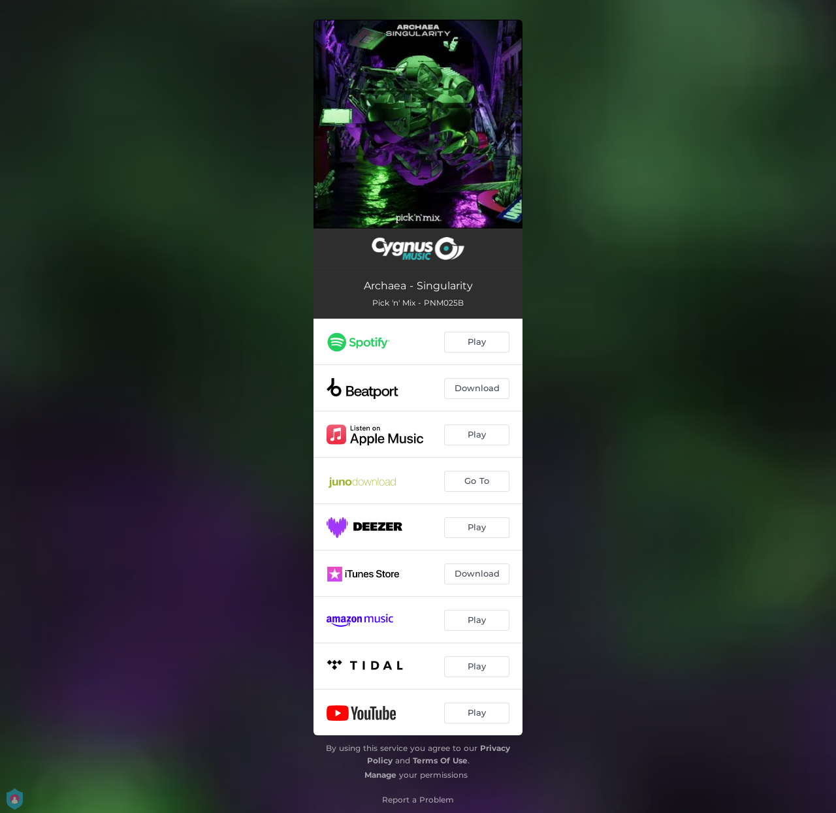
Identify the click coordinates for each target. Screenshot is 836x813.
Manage (380, 775)
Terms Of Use (440, 760)
